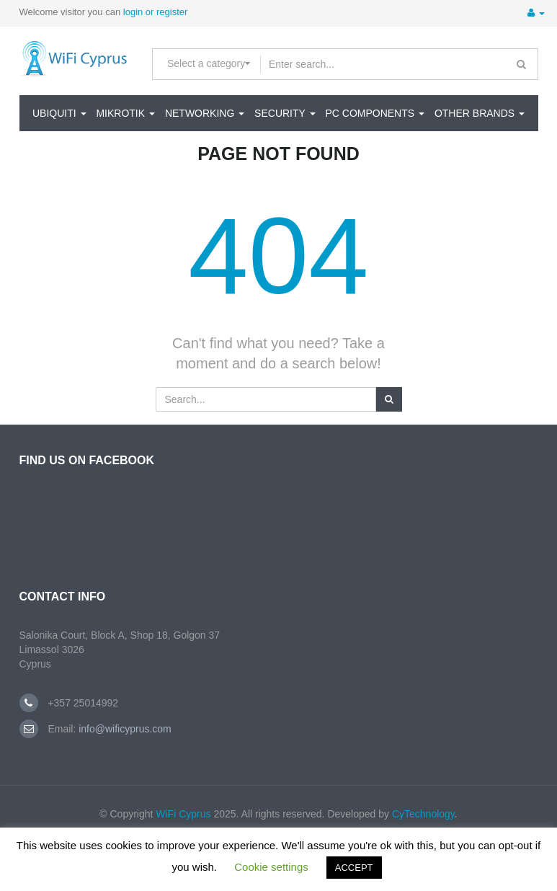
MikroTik (125, 113)
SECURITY (284, 113)
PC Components (374, 113)
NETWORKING (204, 113)
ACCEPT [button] (354, 867)
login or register (155, 11)
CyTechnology (423, 814)
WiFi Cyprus (183, 814)
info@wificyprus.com (123, 729)
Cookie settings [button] (271, 867)
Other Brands (480, 113)
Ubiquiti (59, 113)
